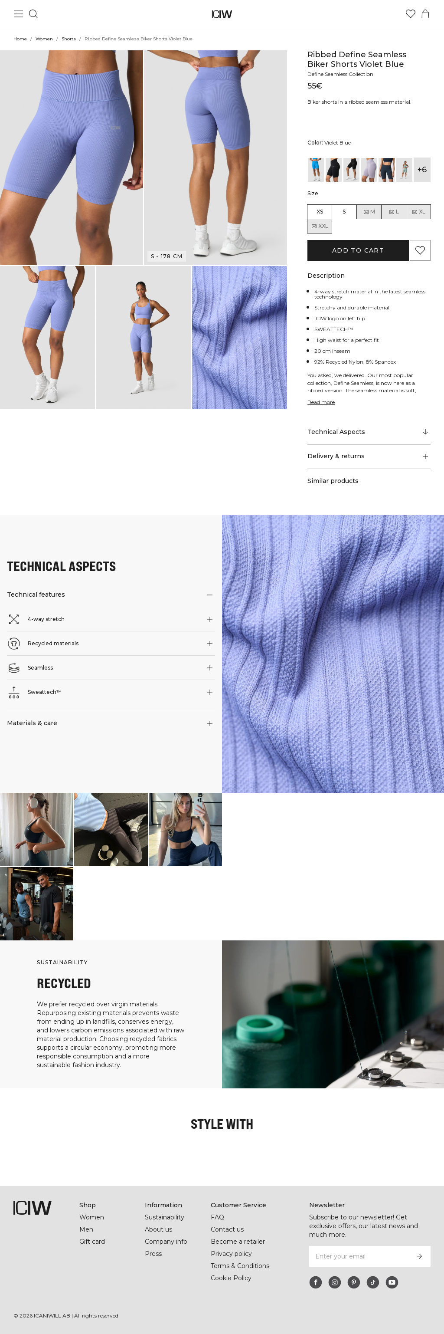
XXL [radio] (319, 226)
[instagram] (334, 1282)
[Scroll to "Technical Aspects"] (369, 432)
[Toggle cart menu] (425, 14)
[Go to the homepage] (222, 14)
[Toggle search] (33, 14)
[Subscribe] (419, 1256)
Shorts (68, 39)
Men (85, 1229)
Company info (166, 1241)
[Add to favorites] (420, 250)
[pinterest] (353, 1282)
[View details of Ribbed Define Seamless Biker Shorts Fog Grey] (404, 170)
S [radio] (344, 211)
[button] (71, 157)
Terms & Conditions (240, 1266)
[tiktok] (373, 1282)
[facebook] (315, 1282)
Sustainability (165, 1217)
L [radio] (393, 211)
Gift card (92, 1241)
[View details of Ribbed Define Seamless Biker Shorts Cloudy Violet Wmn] (369, 170)
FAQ (217, 1217)
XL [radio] (418, 211)
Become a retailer (238, 1241)
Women (44, 39)
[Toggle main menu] (18, 14)
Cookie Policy (231, 1278)
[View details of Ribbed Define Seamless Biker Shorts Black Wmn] (351, 170)
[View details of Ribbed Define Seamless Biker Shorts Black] (333, 170)
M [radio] (369, 211)
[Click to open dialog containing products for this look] (36, 829)
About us (158, 1229)
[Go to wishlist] (410, 14)
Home (20, 39)
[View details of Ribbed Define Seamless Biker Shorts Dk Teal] (386, 170)
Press (153, 1254)
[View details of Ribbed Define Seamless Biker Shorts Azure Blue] (315, 170)
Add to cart (358, 250)
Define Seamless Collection (342, 74)
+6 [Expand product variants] (422, 169)
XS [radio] (320, 211)
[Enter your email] (358, 1256)
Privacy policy (232, 1254)
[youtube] (392, 1282)
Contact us (227, 1229)
